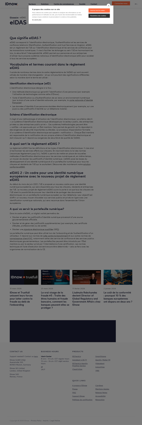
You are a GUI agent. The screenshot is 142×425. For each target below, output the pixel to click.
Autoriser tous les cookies (97, 10)
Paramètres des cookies (98, 16)
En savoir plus (36, 20)
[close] (108, 5)
